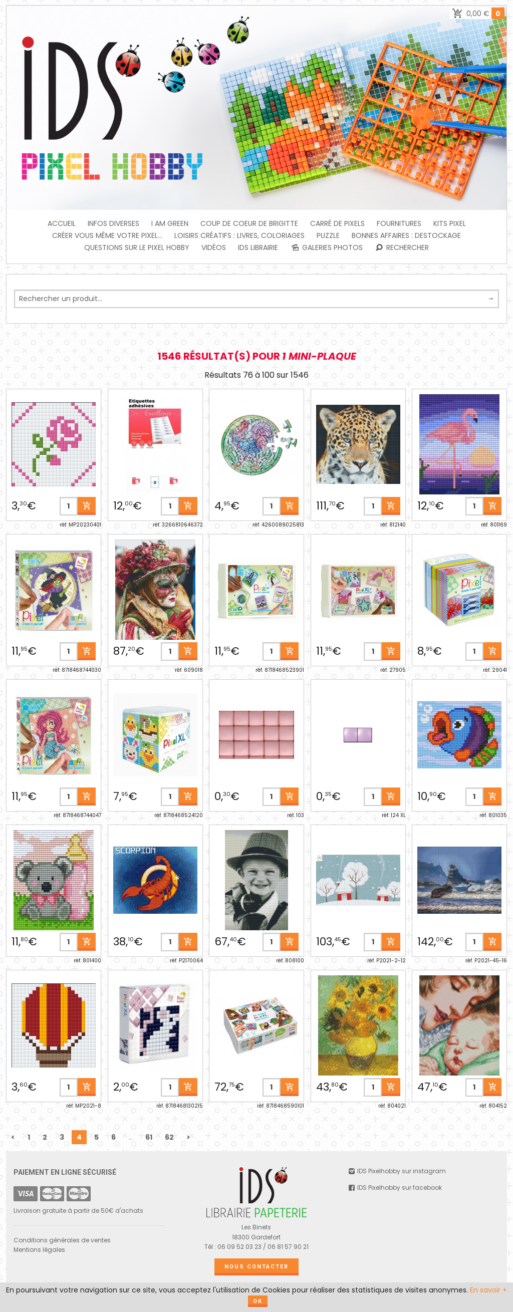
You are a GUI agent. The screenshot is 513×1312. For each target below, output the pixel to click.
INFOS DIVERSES (113, 223)
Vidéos (213, 247)
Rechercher (402, 247)
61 (148, 1137)
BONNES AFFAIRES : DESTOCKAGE (406, 235)
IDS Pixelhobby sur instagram (397, 1171)
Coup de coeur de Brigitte (249, 223)
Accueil (62, 223)
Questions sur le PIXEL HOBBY (136, 247)
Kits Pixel (449, 223)
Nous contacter (256, 1266)
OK (258, 1301)
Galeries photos (326, 247)
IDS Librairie (258, 247)
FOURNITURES (399, 223)
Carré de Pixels (337, 223)
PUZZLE (328, 235)
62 (169, 1137)
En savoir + (488, 1290)
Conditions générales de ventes (62, 1240)
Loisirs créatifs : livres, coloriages (239, 235)
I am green (169, 223)
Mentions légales (39, 1249)
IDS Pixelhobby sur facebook (395, 1187)
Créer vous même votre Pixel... (107, 235)
